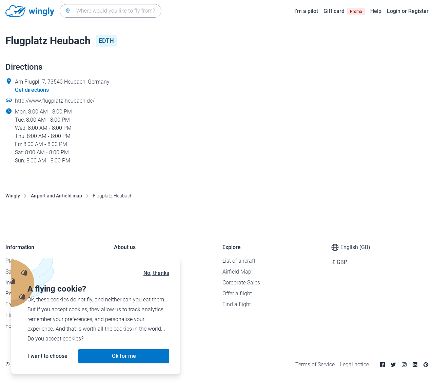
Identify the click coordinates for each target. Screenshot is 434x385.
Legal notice (354, 364)
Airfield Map (236, 271)
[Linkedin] (415, 364)
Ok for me (124, 356)
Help (375, 11)
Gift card (344, 11)
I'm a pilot (306, 11)
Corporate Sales (241, 282)
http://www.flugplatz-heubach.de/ (55, 101)
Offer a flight (237, 293)
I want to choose (47, 356)
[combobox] (110, 11)
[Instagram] (404, 364)
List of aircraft (238, 261)
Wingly (12, 195)
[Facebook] (382, 364)
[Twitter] (393, 364)
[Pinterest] (426, 364)
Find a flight (236, 304)
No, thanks (156, 273)
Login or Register (408, 11)
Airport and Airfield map (56, 195)
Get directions (32, 90)
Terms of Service (315, 364)
